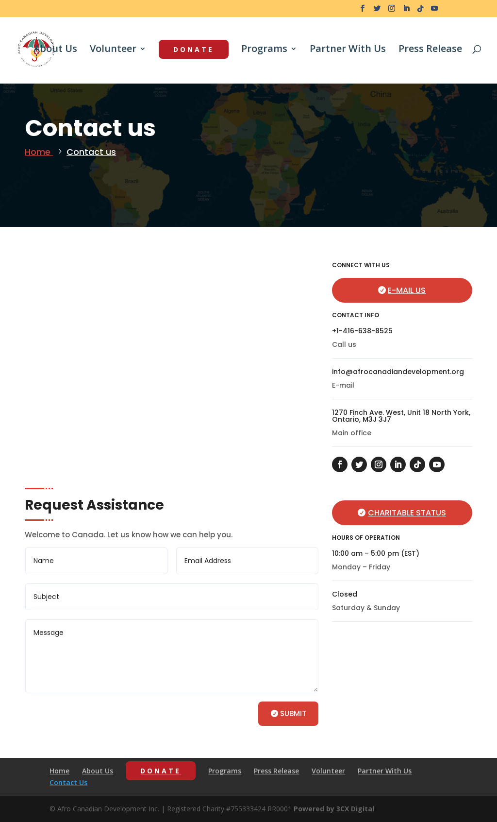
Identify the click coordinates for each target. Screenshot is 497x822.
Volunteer (113, 50)
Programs (264, 50)
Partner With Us (348, 50)
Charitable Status (407, 512)
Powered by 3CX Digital (334, 808)
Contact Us (68, 782)
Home (39, 152)
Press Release (430, 50)
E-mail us (407, 290)
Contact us (91, 152)
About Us (55, 50)
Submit (293, 713)
